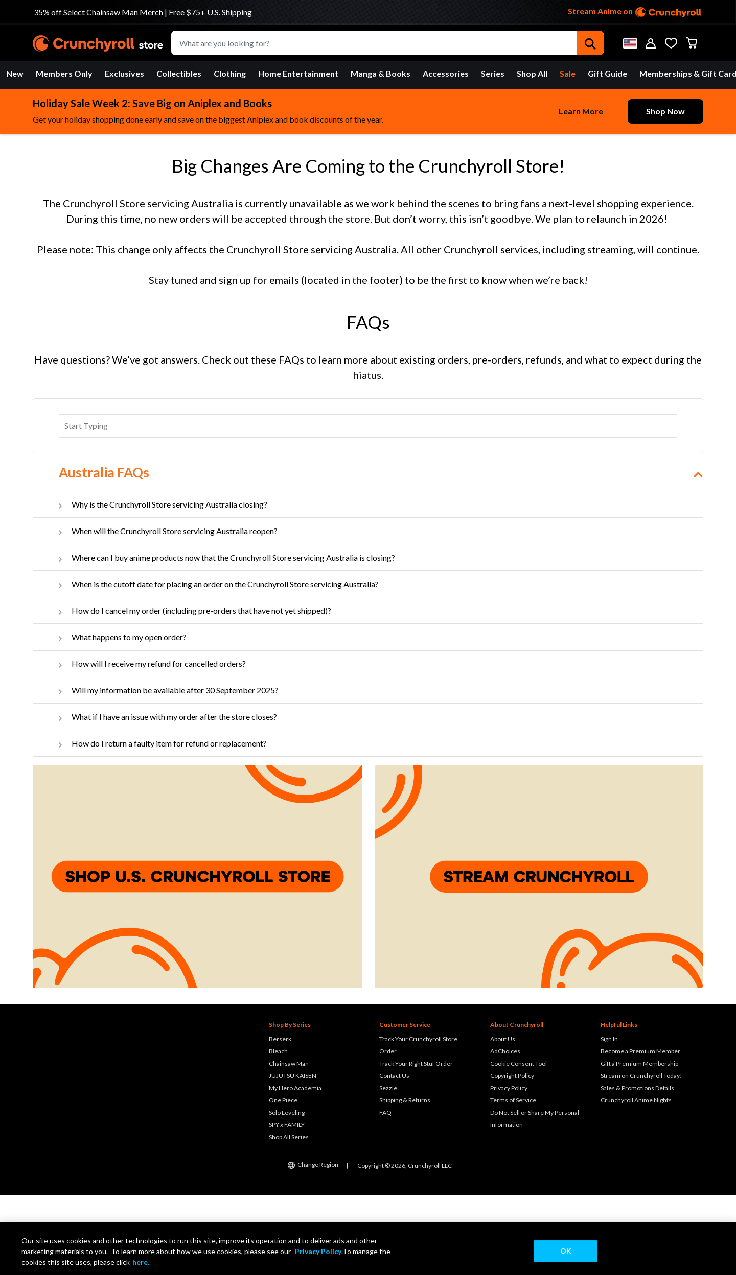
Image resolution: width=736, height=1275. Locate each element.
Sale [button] (568, 73)
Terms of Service (513, 1180)
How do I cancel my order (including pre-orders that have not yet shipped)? (201, 690)
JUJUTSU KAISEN (292, 1155)
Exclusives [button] (124, 73)
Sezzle (388, 1167)
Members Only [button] (64, 73)
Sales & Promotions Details (637, 1167)
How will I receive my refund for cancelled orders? (159, 743)
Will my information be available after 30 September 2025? (175, 770)
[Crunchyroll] (98, 43)
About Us (502, 1118)
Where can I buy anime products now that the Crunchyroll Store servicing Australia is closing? (233, 637)
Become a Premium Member (640, 1131)
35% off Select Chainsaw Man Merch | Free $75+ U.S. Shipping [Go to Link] (143, 12)
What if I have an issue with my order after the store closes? (174, 796)
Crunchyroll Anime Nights (636, 1180)
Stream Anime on (635, 12)
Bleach (278, 1131)
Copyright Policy (512, 1155)
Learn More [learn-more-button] (581, 111)
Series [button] (492, 73)
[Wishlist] (671, 43)
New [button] (15, 73)
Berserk (280, 1118)
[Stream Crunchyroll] (539, 956)
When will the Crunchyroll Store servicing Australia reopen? (175, 610)
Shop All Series (289, 1216)
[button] (630, 43)
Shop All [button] (532, 73)
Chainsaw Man (289, 1143)
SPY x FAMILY (287, 1204)
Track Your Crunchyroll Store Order (418, 1125)
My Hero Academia (295, 1167)
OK (565, 1250)
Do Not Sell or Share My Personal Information (534, 1198)
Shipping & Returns (404, 1180)
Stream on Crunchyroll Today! (641, 1155)
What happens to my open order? (129, 716)
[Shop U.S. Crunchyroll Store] (197, 956)
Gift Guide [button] (607, 73)
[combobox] (387, 43)
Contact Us (394, 1155)
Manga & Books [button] (380, 73)
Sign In (609, 1118)
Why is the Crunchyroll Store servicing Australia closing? (169, 584)
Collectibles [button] (178, 73)
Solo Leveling (287, 1192)
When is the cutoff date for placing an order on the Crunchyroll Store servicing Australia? (225, 663)
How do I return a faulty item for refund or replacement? (169, 823)
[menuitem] (15, 73)
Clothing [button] (230, 73)
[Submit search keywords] (590, 43)
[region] (368, 1248)
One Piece (283, 1180)
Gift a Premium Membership (639, 1143)
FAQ (385, 1192)
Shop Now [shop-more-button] (665, 111)
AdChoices (505, 1131)
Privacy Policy (508, 1167)
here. (140, 1262)
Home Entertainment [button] (298, 73)
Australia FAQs (104, 552)
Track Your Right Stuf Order (416, 1143)
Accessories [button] (446, 73)
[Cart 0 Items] (691, 43)
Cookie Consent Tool (518, 1143)
